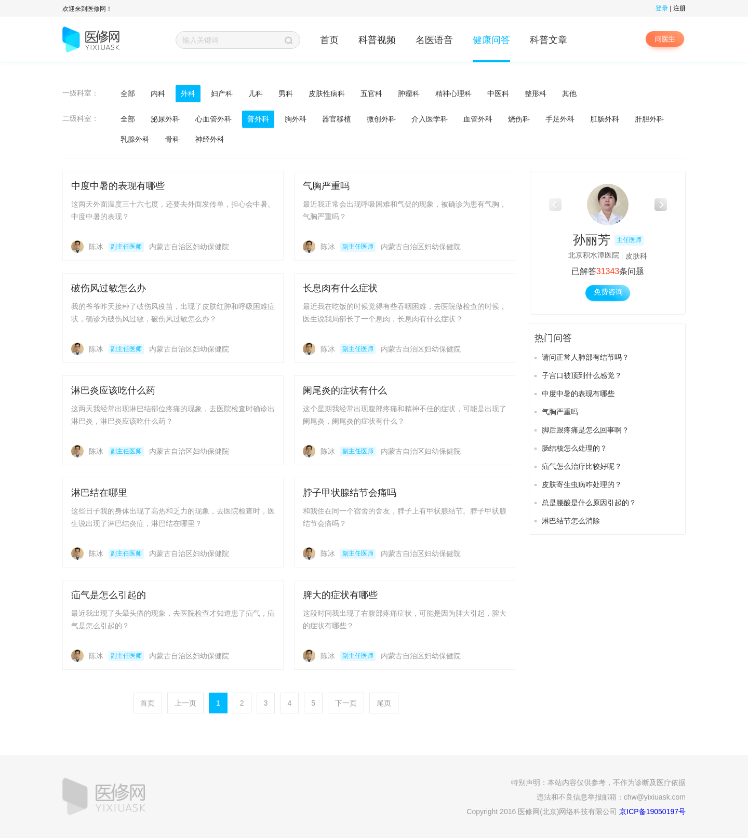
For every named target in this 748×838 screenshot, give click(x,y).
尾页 (384, 703)
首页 (329, 40)
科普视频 (377, 40)
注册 (679, 8)
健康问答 (491, 40)
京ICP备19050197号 (652, 811)
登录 (662, 8)
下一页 (346, 703)
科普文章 (548, 40)
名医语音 (434, 40)
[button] (660, 204)
